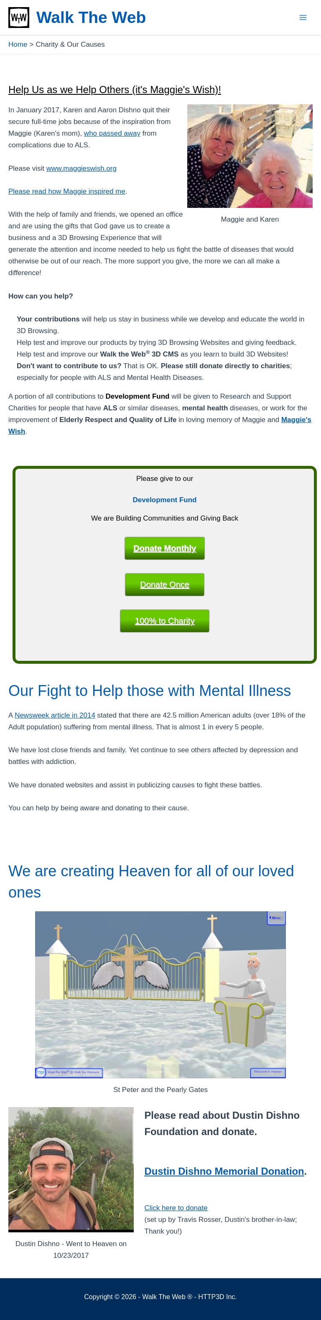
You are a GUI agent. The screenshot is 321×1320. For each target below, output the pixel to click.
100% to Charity (164, 620)
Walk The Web (91, 17)
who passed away (112, 133)
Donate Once (164, 584)
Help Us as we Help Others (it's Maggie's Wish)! (119, 89)
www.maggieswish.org (81, 168)
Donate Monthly (164, 548)
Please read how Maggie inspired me (66, 191)
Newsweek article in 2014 (55, 715)
